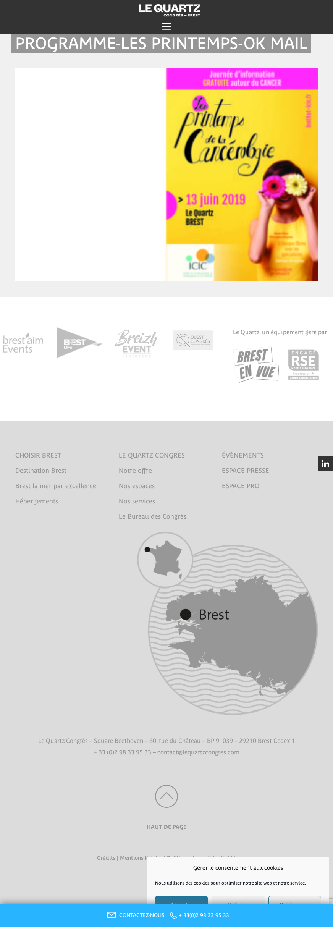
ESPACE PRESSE (245, 470)
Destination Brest (40, 470)
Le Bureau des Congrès (152, 516)
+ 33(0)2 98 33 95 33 (204, 915)
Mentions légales (141, 858)
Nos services (137, 501)
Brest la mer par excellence (55, 486)
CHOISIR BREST (38, 455)
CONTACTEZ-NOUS (135, 915)
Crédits (106, 858)
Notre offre (135, 470)
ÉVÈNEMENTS (243, 455)
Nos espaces (137, 486)
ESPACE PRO (240, 486)
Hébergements (36, 501)
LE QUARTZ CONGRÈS (152, 455)
